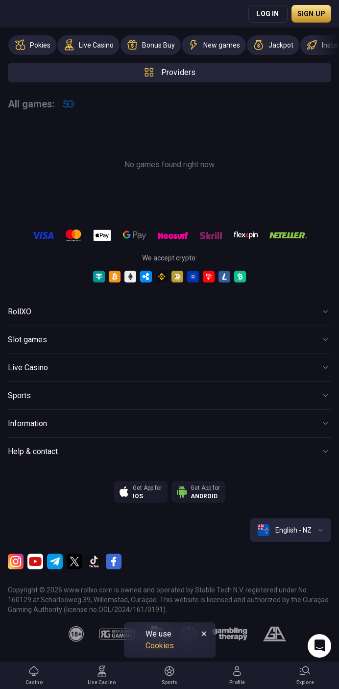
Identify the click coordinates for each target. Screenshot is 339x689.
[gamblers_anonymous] (274, 634)
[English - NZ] (290, 530)
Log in (267, 14)
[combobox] (290, 530)
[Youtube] (35, 561)
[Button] (169, 312)
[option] (32, 45)
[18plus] (76, 634)
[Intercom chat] (319, 646)
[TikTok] (94, 561)
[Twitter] (74, 561)
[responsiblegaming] (116, 634)
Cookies (159, 645)
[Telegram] (55, 561)
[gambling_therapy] (230, 634)
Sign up (311, 14)
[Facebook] (113, 561)
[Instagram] (16, 561)
